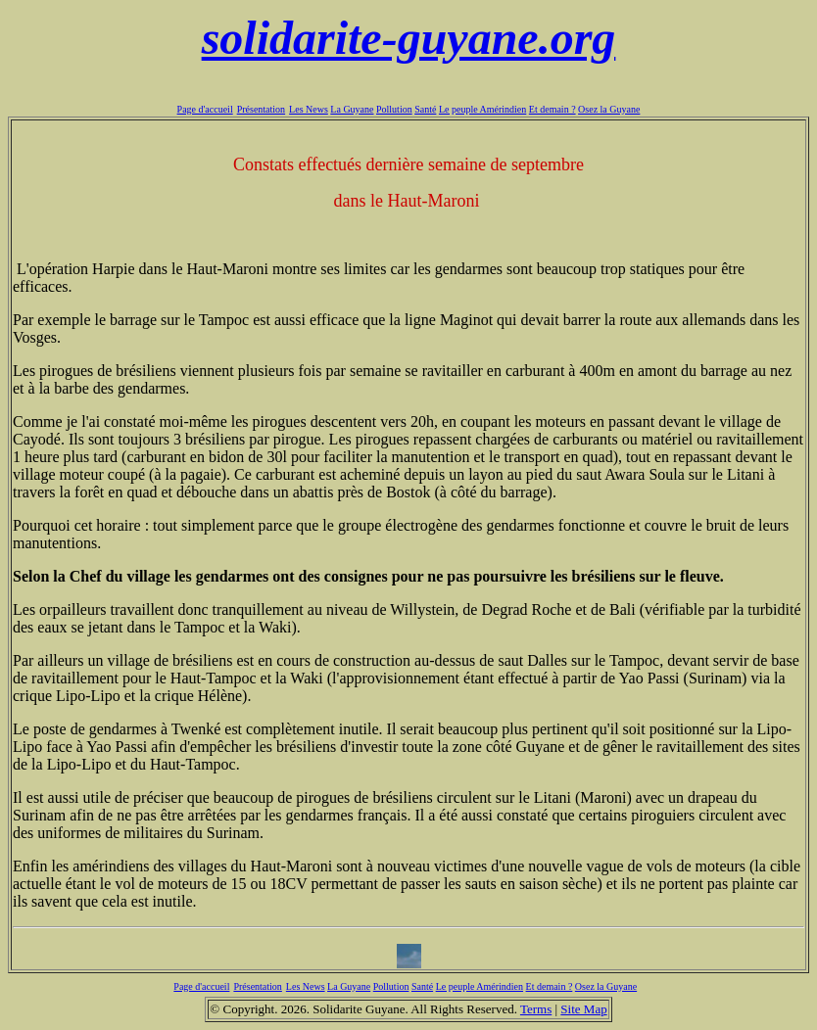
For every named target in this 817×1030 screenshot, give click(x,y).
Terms (536, 1009)
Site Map (583, 1009)
